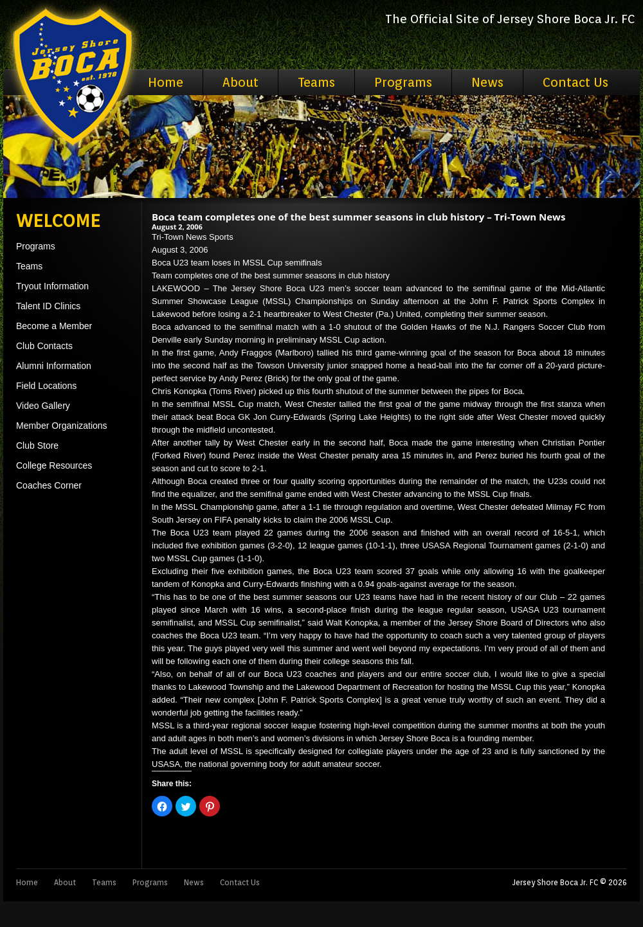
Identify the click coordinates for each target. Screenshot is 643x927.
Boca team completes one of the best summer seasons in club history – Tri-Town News (358, 216)
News (487, 82)
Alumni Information (53, 366)
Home (165, 82)
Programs (403, 82)
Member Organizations (61, 425)
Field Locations (46, 386)
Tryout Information (52, 286)
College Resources (54, 465)
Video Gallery (43, 406)
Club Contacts (44, 346)
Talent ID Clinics (48, 306)
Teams (316, 82)
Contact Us (575, 82)
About (240, 82)
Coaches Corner (49, 485)
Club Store (37, 445)
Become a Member (54, 326)
